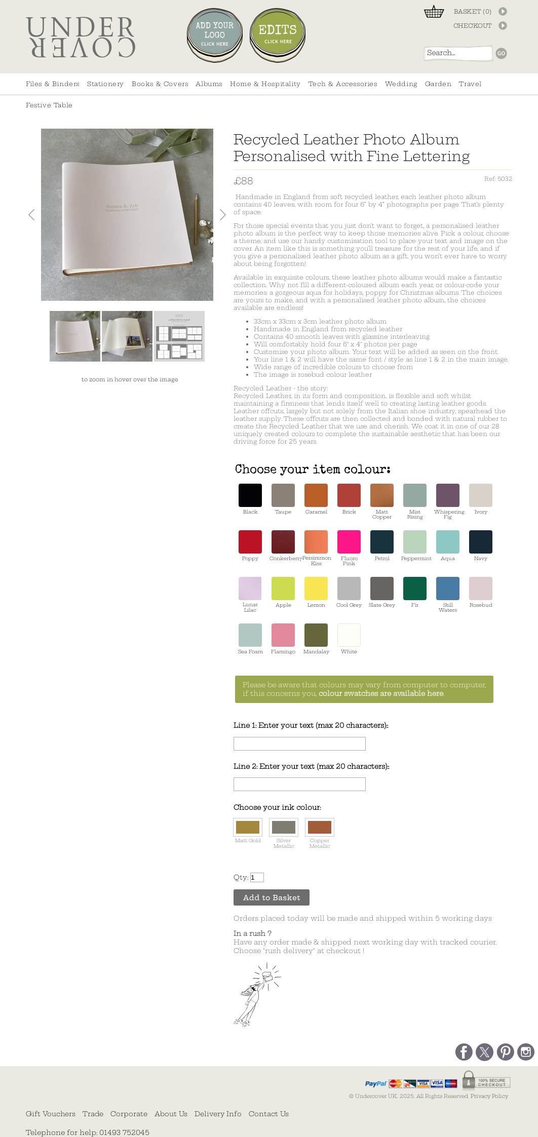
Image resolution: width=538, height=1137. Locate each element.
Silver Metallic (284, 833)
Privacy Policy (489, 1096)
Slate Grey (382, 592)
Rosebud (480, 592)
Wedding (401, 84)
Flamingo (283, 638)
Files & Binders (53, 84)
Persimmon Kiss (316, 548)
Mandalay (316, 638)
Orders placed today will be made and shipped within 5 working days (363, 918)
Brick (349, 499)
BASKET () (473, 11)
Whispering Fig (448, 502)
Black (250, 499)
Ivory (480, 499)
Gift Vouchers (50, 1114)
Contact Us (269, 1114)
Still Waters (447, 595)
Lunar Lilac (250, 595)
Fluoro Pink (349, 548)
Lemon (316, 592)
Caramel (316, 499)
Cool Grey (349, 592)
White (349, 638)
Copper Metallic (319, 833)
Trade (93, 1114)
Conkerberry (283, 545)
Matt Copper (382, 502)
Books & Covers (160, 84)
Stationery (105, 84)
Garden (438, 84)
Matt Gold (248, 830)
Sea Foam (250, 638)
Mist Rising (415, 502)
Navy (480, 545)
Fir (415, 592)
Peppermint (415, 545)
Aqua (447, 545)
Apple (283, 592)
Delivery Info (218, 1114)
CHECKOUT (472, 25)
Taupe (283, 499)
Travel (470, 84)
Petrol (382, 545)
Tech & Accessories (343, 84)
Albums (209, 84)
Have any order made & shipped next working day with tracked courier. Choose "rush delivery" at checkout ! (365, 942)
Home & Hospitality (265, 84)
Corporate (128, 1114)
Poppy (250, 545)
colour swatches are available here (381, 693)
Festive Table (49, 105)
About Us (171, 1114)
